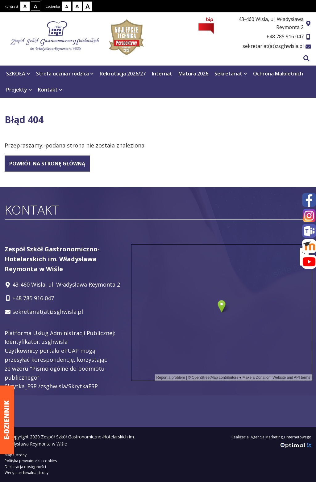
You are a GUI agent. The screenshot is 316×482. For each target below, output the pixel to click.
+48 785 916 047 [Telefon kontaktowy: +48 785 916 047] (33, 298)
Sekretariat (230, 73)
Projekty (19, 89)
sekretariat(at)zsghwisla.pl (273, 46)
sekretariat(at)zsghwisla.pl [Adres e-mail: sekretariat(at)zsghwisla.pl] (47, 311)
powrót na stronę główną (47, 163)
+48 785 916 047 (285, 36)
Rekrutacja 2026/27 (123, 73)
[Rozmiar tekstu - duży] (87, 6)
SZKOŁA (18, 73)
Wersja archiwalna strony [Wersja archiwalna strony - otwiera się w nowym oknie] (26, 472)
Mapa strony (16, 455)
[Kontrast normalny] (25, 6)
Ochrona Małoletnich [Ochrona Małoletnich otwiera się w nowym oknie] (278, 73)
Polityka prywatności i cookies (31, 460)
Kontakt (50, 89)
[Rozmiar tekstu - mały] (66, 6)
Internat (162, 73)
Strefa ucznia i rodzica (65, 73)
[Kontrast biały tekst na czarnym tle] (35, 6)
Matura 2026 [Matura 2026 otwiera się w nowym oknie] (193, 73)
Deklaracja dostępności (25, 466)
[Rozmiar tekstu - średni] (77, 6)
